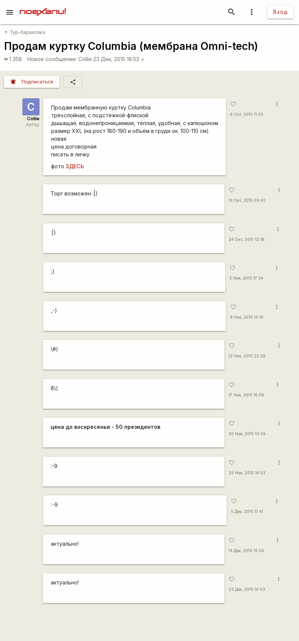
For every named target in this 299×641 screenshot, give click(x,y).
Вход (280, 12)
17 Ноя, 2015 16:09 (246, 395)
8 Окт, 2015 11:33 (246, 114)
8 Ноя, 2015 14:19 (246, 317)
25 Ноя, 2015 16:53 (247, 473)
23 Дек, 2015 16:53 (119, 59)
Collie (85, 59)
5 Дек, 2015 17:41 (247, 511)
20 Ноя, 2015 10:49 (247, 433)
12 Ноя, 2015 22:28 (247, 356)
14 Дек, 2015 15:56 (246, 550)
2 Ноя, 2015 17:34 (246, 278)
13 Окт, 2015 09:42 (247, 200)
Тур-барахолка (24, 32)
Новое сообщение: (52, 59)
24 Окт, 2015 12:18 (246, 239)
